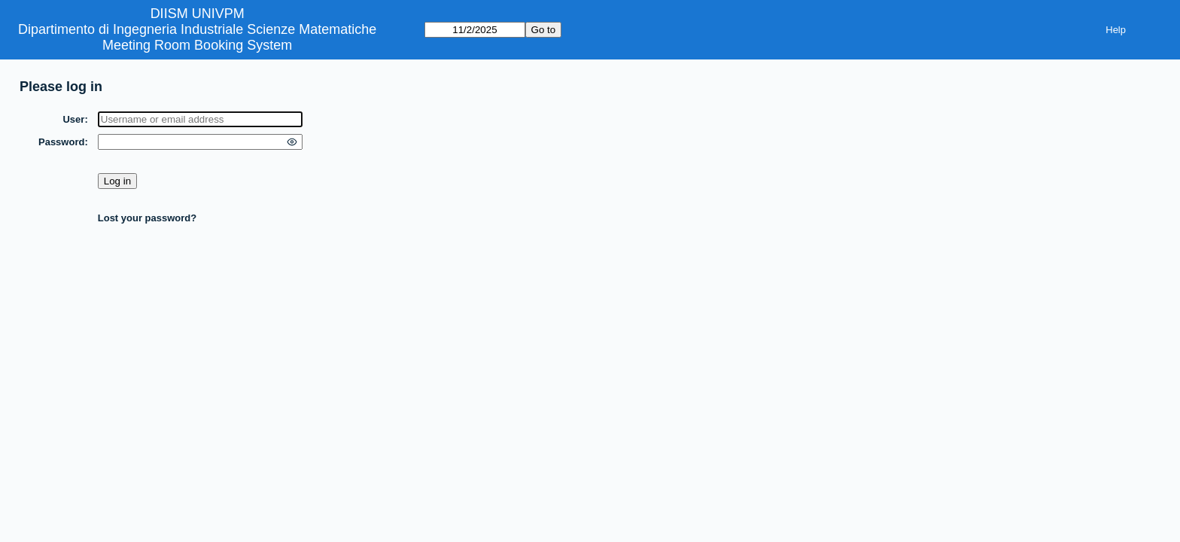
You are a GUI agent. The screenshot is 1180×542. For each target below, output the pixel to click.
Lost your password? (147, 218)
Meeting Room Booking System (197, 45)
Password (61, 142)
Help (1115, 29)
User (73, 119)
